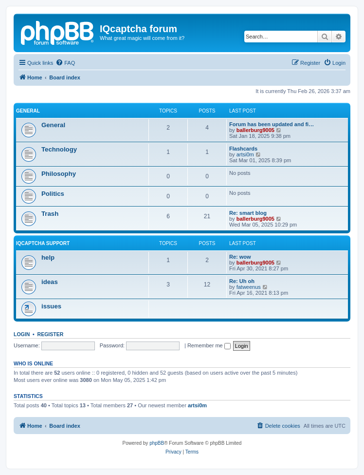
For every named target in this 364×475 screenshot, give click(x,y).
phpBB (156, 443)
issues (51, 306)
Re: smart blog (248, 213)
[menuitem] (65, 63)
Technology (59, 149)
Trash (49, 213)
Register (50, 334)
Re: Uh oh (242, 281)
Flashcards (243, 149)
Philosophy (58, 173)
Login (22, 334)
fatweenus (249, 287)
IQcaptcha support (43, 243)
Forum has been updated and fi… (271, 124)
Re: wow (240, 257)
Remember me (209, 345)
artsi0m (245, 154)
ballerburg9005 (255, 130)
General (28, 111)
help (48, 257)
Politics (52, 193)
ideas (49, 281)
